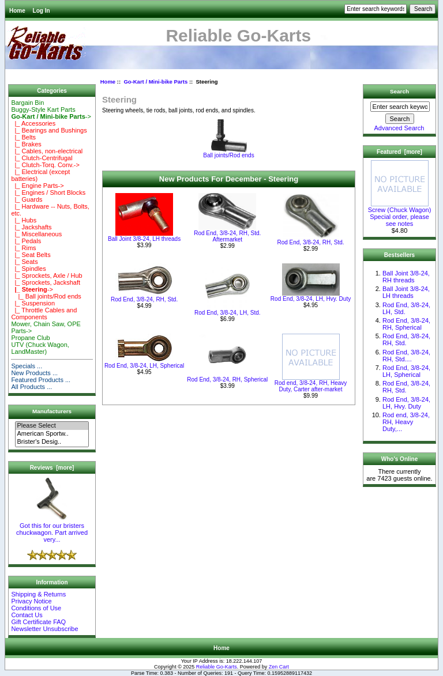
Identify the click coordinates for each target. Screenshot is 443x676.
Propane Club (30, 337)
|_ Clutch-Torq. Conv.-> (45, 164)
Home (17, 10)
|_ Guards (26, 199)
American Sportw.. (52, 434)
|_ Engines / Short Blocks (48, 192)
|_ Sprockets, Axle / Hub (46, 275)
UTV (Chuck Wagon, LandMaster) (40, 348)
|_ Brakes (26, 144)
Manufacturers (52, 411)
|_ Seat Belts (30, 254)
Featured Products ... (40, 379)
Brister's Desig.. (52, 442)
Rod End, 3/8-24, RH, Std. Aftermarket (227, 236)
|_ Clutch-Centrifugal (41, 157)
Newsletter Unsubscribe (44, 628)
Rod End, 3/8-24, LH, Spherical (144, 365)
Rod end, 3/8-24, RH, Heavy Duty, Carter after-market (311, 386)
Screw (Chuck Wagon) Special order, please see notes (399, 214)
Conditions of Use (36, 608)
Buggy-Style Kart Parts (43, 109)
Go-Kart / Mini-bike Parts (155, 81)
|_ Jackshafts (31, 227)
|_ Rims (23, 247)
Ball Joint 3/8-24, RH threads (406, 277)
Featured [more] (399, 152)
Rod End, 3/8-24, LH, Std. (227, 312)
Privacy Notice (31, 601)
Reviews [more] (52, 467)
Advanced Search (399, 127)
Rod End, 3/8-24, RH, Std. (310, 242)
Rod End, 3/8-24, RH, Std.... (406, 355)
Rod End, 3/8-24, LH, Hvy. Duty (311, 299)
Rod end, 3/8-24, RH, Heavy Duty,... (406, 421)
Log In (41, 10)
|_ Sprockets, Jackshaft (45, 282)
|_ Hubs (23, 220)
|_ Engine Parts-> (37, 185)
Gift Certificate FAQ (38, 621)
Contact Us (26, 614)
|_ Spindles (28, 268)
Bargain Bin (27, 102)
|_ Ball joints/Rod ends (46, 296)
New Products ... (34, 372)
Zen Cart (279, 667)
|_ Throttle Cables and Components (44, 313)
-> (51, 116)
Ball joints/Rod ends (228, 152)
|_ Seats (24, 261)
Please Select (52, 426)
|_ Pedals (26, 240)
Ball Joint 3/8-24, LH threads (144, 239)
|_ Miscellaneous (36, 234)
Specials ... (26, 365)
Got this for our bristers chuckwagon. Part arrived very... (52, 529)
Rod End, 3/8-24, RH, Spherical (227, 379)
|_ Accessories (33, 123)
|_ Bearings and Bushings (49, 130)
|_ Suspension (33, 303)
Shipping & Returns (38, 594)
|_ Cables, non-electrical (46, 151)
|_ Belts (23, 137)
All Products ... (31, 386)
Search (399, 91)
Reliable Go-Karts (216, 667)
